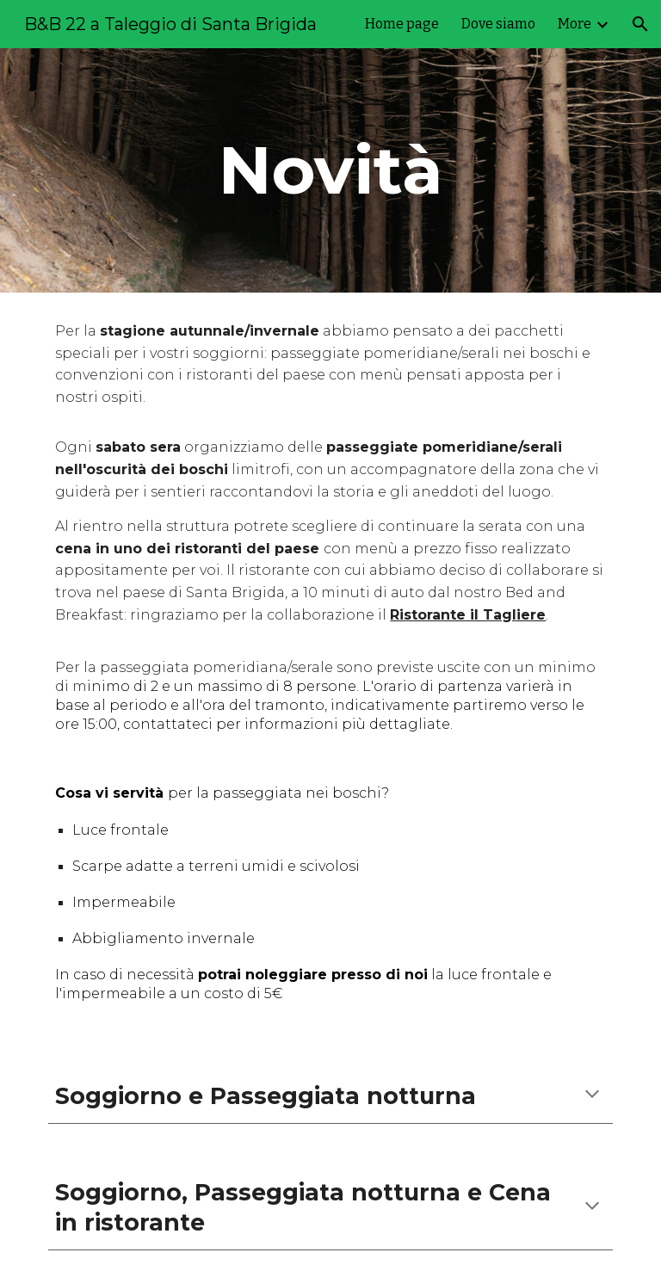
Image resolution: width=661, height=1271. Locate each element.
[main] (330, 170)
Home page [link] (402, 23)
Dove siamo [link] (498, 23)
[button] (640, 24)
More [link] (574, 23)
